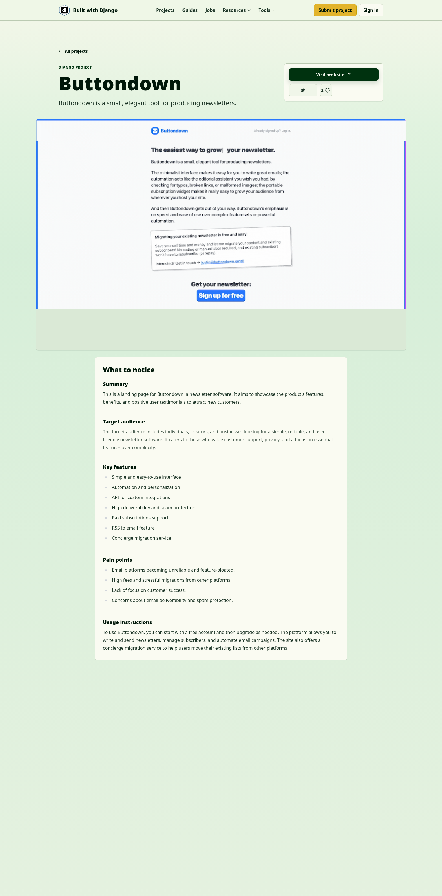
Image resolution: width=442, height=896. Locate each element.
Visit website (334, 74)
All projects (73, 51)
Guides (190, 10)
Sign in (371, 10)
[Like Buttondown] (326, 90)
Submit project (335, 10)
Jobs (210, 10)
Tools (267, 10)
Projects (165, 10)
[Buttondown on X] (303, 90)
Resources (237, 10)
